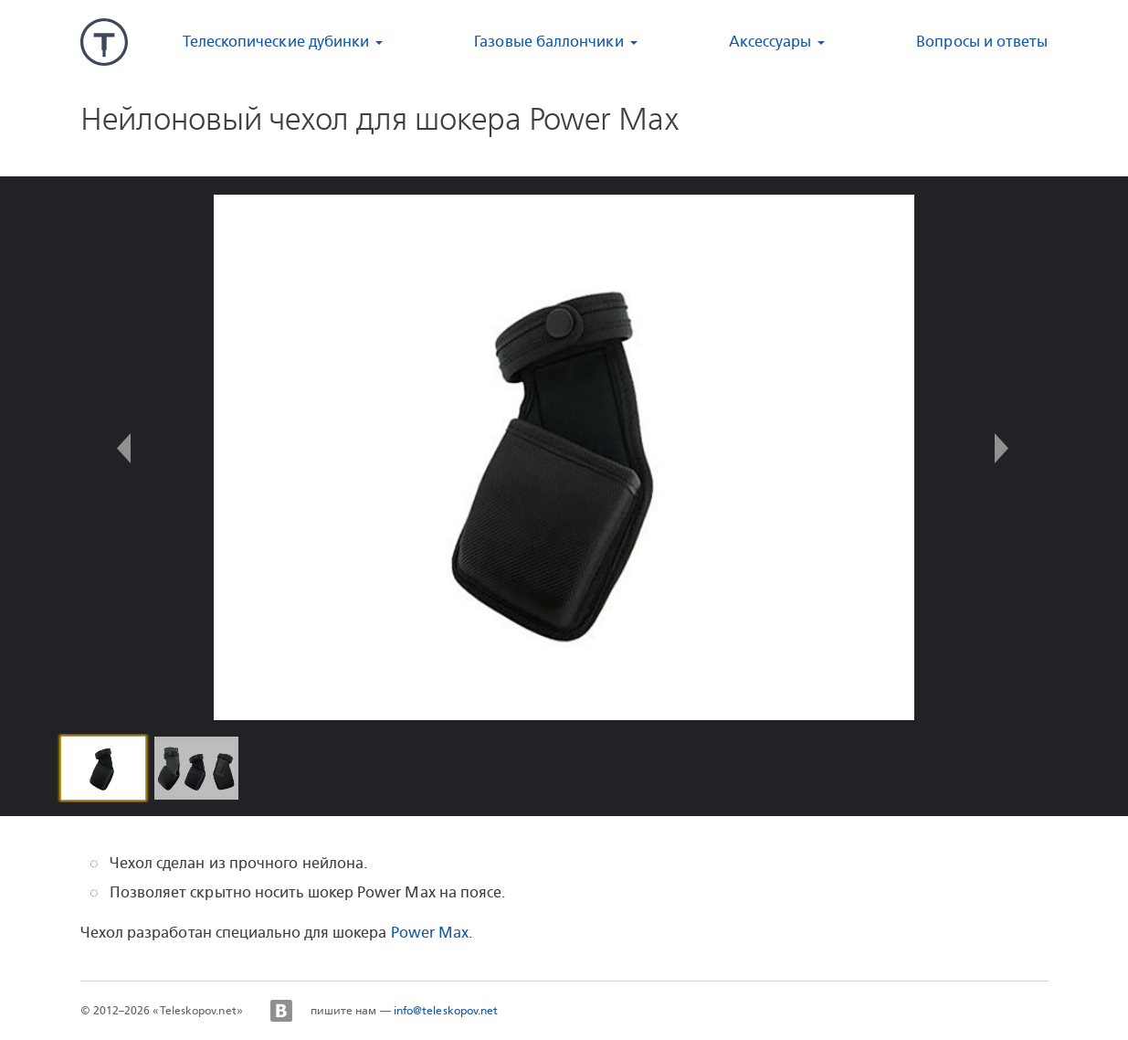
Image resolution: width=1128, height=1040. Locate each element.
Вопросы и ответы (982, 41)
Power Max (430, 932)
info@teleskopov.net (446, 1010)
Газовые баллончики (548, 41)
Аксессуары (770, 41)
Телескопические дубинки (276, 41)
